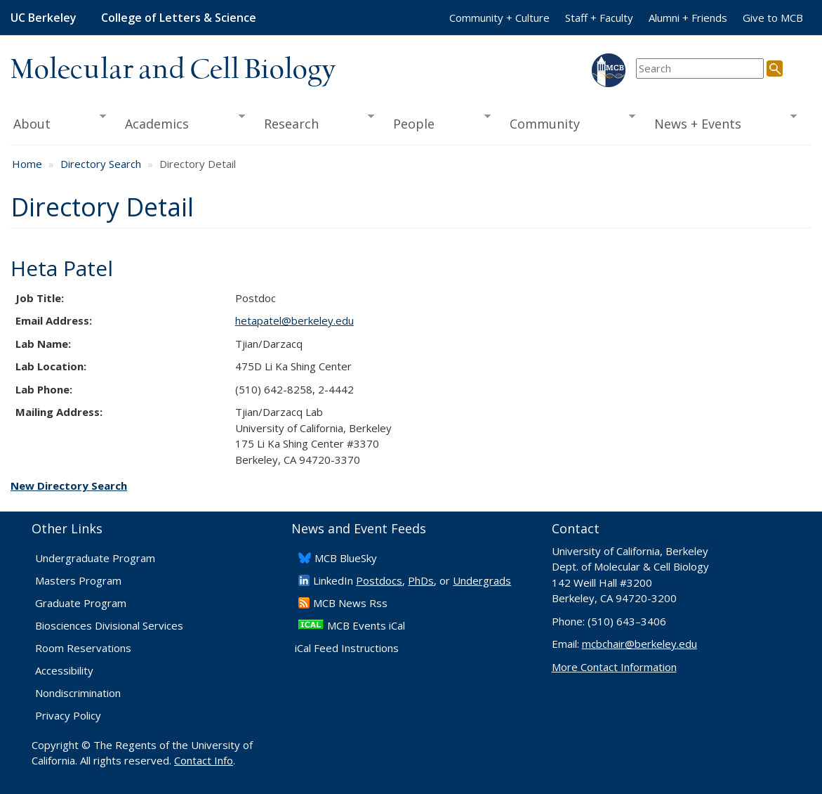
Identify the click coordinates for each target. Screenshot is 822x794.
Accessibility (64, 670)
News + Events (721, 122)
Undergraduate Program (95, 558)
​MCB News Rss (350, 603)
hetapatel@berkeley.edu (294, 320)
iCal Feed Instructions (347, 648)
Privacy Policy (68, 715)
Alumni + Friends (688, 18)
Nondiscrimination (78, 693)
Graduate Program (80, 603)
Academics (180, 122)
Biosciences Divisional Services (109, 625)
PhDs (421, 580)
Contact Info (203, 760)
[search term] (700, 68)
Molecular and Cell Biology (173, 70)
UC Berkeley (44, 17)
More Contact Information (614, 667)
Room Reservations (83, 648)
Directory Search (100, 164)
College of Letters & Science (178, 17)
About (58, 122)
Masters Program (78, 580)
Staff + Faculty (599, 18)
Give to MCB (773, 18)
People (437, 122)
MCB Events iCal (366, 625)
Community (567, 122)
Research (314, 122)
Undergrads (482, 580)
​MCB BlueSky (345, 558)
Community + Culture (499, 18)
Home (27, 164)
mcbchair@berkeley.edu (639, 644)
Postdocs (379, 580)
